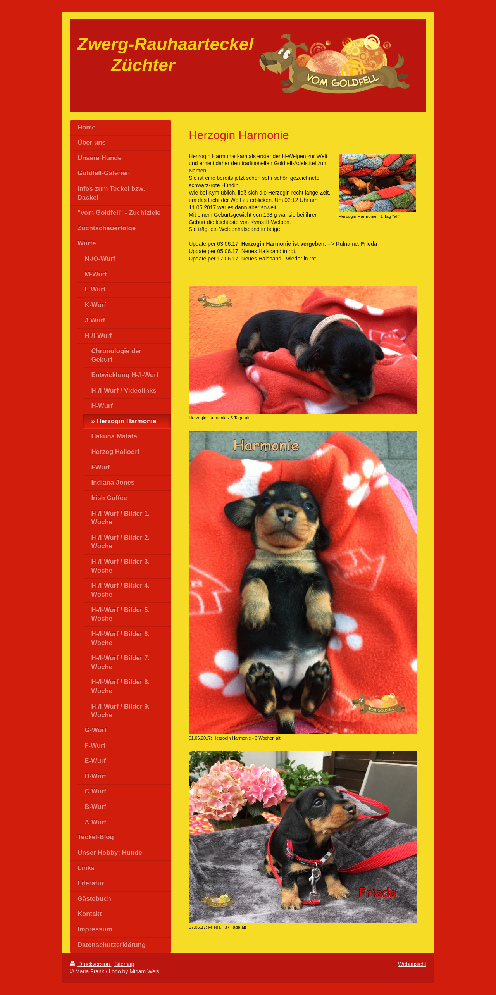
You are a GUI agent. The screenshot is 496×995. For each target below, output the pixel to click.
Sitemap (124, 964)
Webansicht (412, 964)
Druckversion (90, 964)
